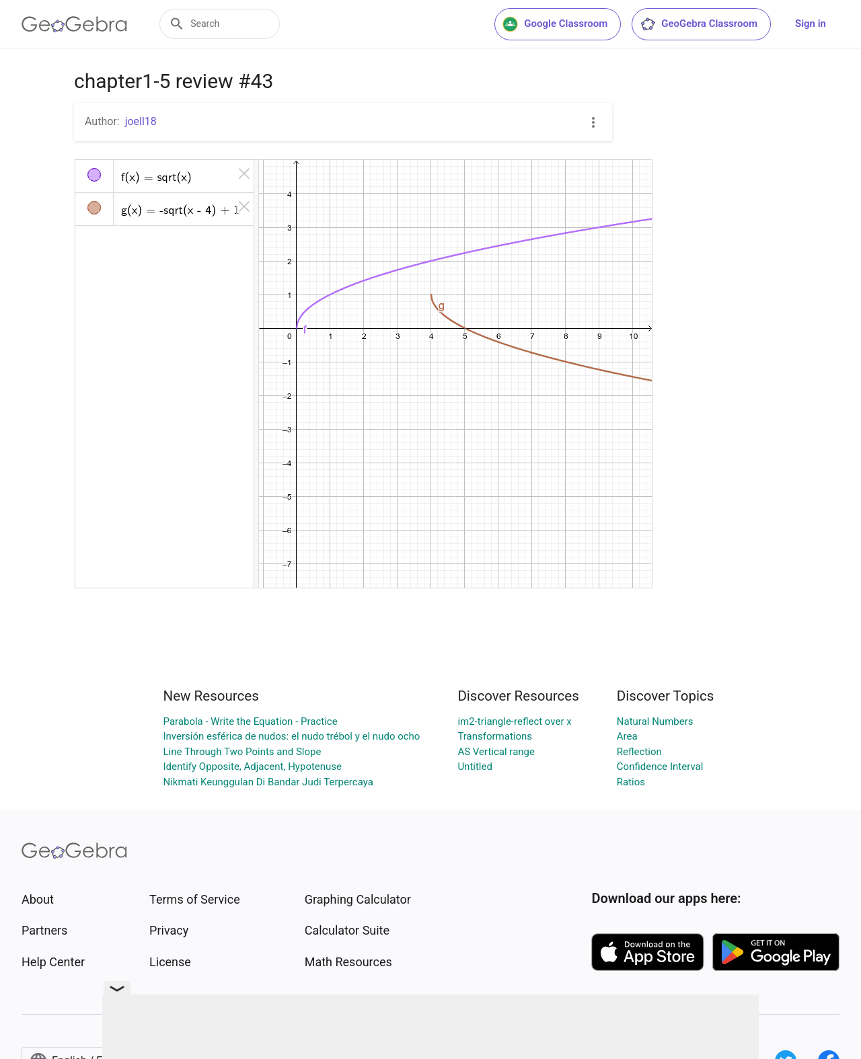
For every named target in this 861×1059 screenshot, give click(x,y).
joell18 (141, 121)
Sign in (810, 23)
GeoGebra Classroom (698, 24)
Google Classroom (554, 24)
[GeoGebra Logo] (74, 24)
